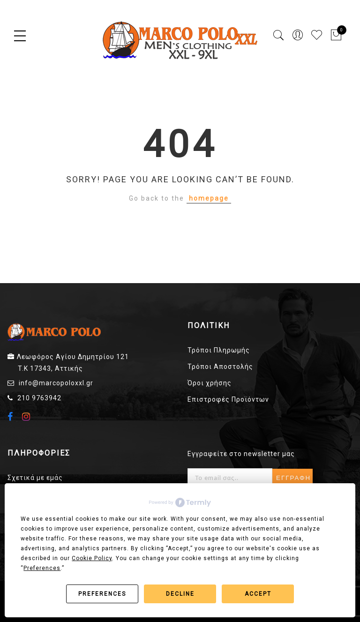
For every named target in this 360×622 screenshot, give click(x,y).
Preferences (102, 594)
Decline (180, 594)
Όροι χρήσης (210, 383)
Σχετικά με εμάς (35, 477)
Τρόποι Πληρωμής (219, 350)
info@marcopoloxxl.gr (56, 383)
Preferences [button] (41, 568)
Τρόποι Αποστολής (220, 366)
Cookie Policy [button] (92, 558)
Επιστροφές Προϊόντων (228, 399)
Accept (258, 594)
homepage (209, 198)
